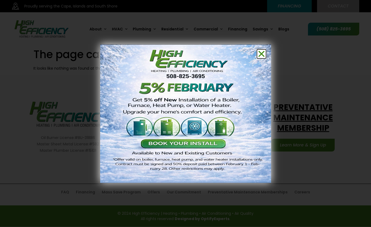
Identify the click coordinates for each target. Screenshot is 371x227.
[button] (261, 54)
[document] (185, 113)
